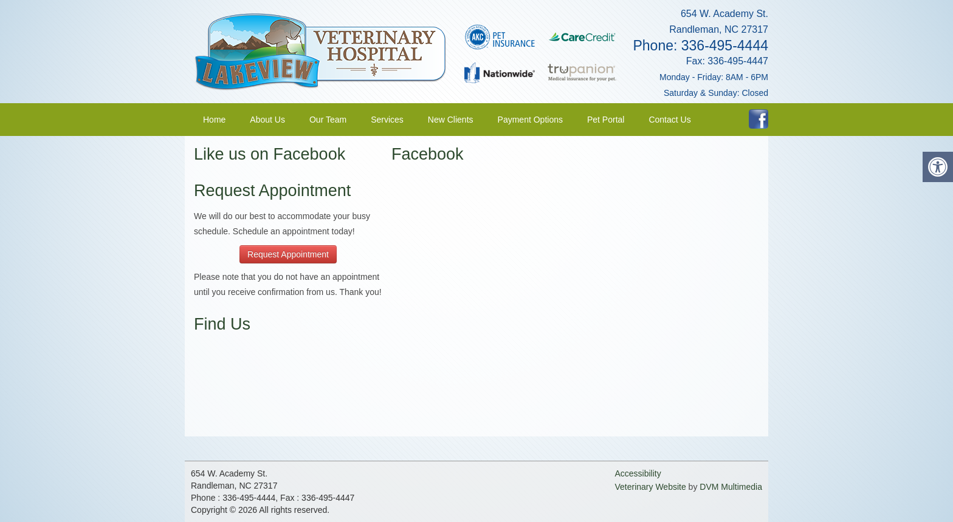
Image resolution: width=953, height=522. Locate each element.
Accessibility (637, 473)
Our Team (327, 119)
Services (387, 119)
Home (214, 119)
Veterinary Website (650, 487)
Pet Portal (605, 119)
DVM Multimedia (731, 487)
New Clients (450, 119)
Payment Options (530, 119)
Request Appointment (288, 254)
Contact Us (669, 119)
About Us (267, 119)
